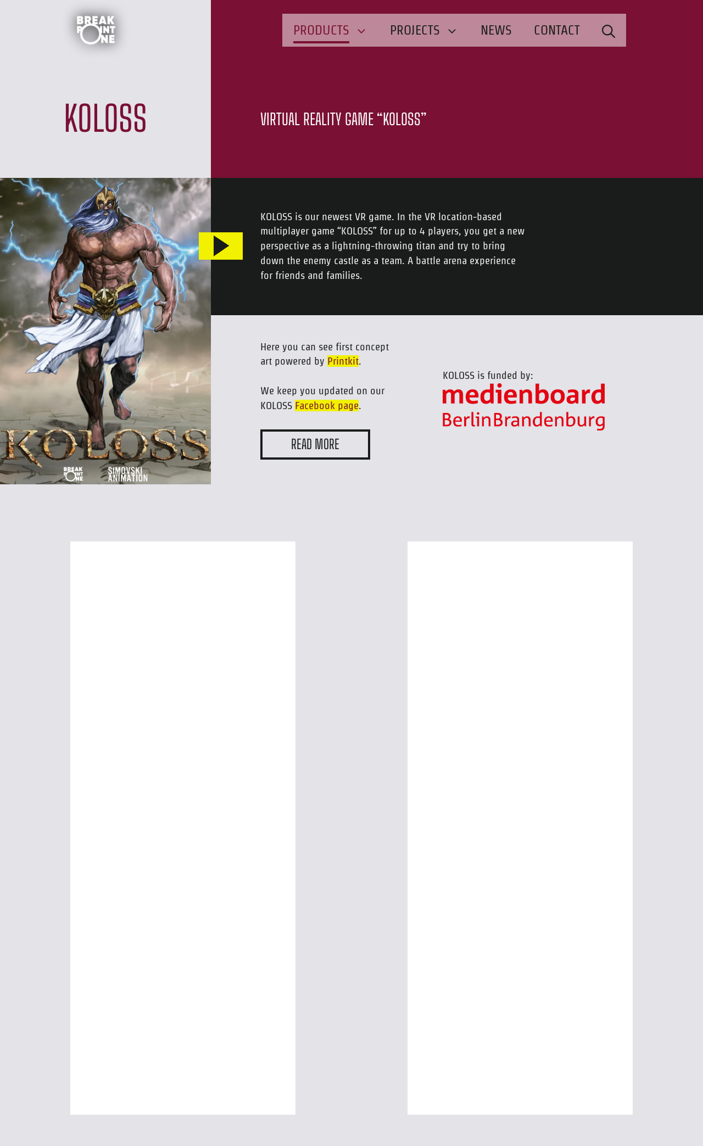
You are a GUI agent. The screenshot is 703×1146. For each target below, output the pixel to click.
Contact (557, 30)
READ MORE (315, 444)
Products (336, 30)
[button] (608, 30)
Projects (430, 30)
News (496, 30)
